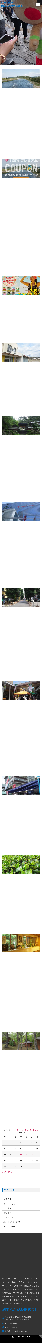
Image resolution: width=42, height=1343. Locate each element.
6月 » (10, 1172)
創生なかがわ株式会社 (11, 5)
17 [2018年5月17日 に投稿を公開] (21, 1154)
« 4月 (4, 1172)
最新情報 (7, 1199)
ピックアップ (9, 1203)
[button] (38, 4)
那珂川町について (11, 1222)
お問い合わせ (9, 1226)
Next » (35, 1130)
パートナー (8, 1217)
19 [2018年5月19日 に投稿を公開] (32, 1154)
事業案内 (7, 1208)
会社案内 (7, 1212)
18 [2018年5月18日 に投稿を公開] (26, 1154)
